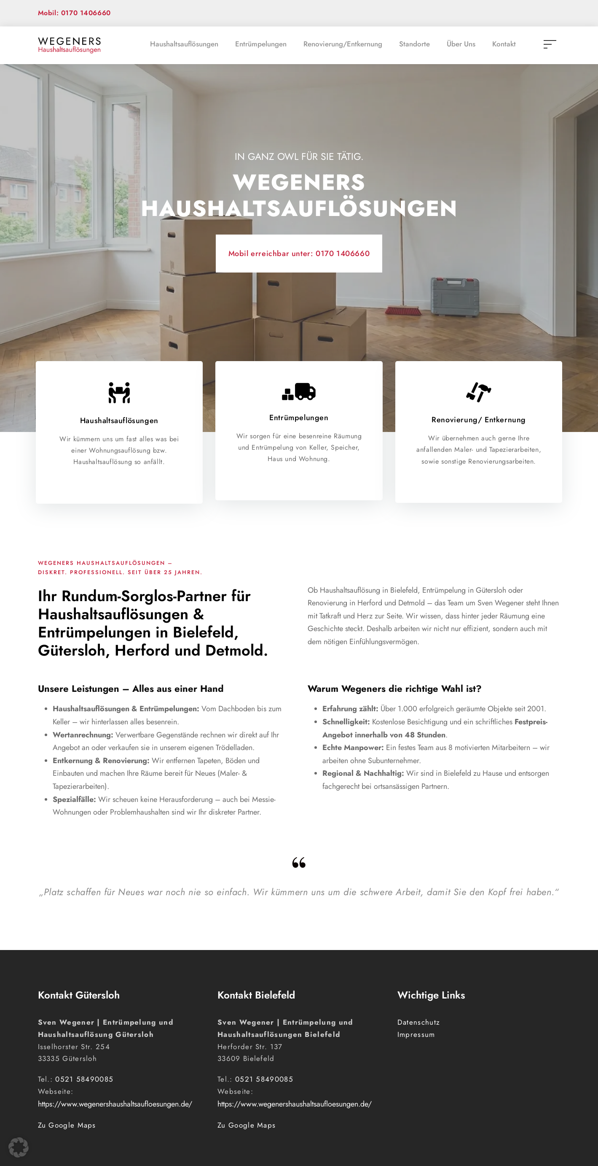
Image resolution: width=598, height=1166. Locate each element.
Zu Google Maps (67, 1125)
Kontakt (504, 44)
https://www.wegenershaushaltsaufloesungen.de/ (115, 1104)
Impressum (416, 1034)
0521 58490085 (84, 1079)
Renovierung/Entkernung (342, 44)
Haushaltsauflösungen (184, 44)
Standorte (414, 44)
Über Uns (461, 44)
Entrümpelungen (261, 44)
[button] (18, 1147)
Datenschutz (418, 1022)
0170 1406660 (343, 253)
